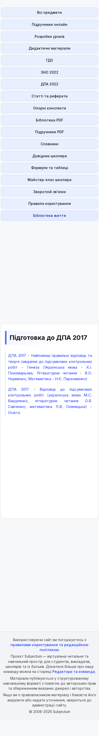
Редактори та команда (73, 671)
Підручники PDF (49, 132)
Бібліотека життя (49, 215)
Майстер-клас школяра (49, 180)
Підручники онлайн (49, 24)
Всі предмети (49, 12)
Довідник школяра (49, 156)
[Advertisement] (48, 270)
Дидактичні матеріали (49, 48)
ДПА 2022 (49, 84)
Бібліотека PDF (49, 120)
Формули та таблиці (49, 168)
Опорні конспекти (49, 108)
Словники (49, 144)
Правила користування (49, 203)
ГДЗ (49, 60)
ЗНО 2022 (49, 72)
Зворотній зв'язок (49, 192)
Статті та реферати (50, 96)
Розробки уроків (49, 36)
